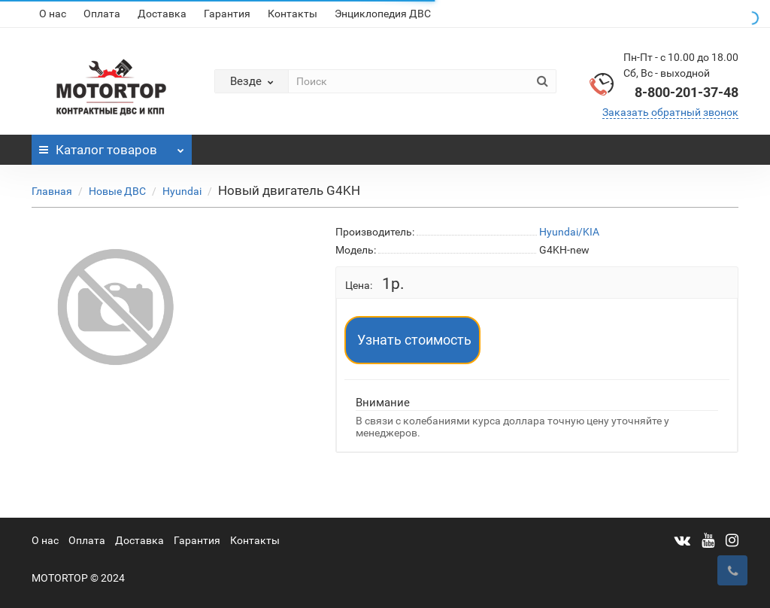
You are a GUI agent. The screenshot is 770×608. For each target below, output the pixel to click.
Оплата (101, 14)
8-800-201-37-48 (686, 92)
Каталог (111, 146)
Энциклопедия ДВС (383, 14)
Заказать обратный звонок (670, 112)
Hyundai (182, 191)
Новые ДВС (117, 191)
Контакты (292, 14)
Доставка (162, 14)
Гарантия (227, 14)
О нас (52, 14)
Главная (52, 191)
